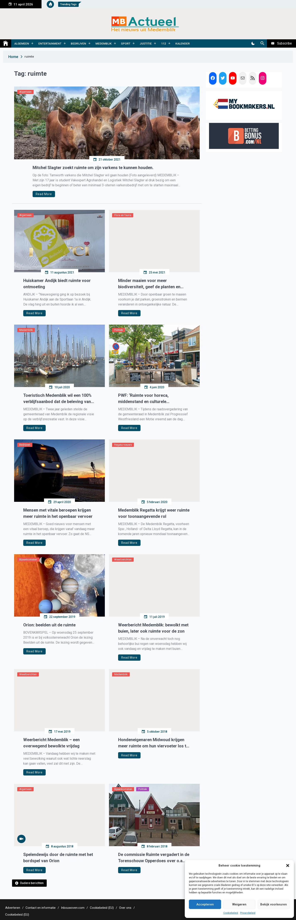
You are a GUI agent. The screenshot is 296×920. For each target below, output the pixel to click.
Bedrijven (78, 43)
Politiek (118, 329)
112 (163, 43)
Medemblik (103, 43)
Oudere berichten (32, 883)
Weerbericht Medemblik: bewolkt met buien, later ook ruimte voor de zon (153, 628)
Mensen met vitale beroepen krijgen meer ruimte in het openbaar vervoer (58, 513)
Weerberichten (123, 559)
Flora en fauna (122, 215)
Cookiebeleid (230, 912)
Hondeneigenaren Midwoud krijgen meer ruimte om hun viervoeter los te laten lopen (153, 743)
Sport (125, 43)
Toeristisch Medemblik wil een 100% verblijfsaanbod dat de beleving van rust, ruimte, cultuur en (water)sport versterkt (57, 399)
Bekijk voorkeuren (273, 904)
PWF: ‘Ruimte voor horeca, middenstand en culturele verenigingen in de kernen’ (143, 399)
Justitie (146, 43)
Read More (44, 194)
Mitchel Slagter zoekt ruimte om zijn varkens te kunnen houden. (93, 167)
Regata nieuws (123, 444)
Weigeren (239, 904)
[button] (288, 865)
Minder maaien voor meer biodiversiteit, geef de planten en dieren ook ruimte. (149, 284)
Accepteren (205, 904)
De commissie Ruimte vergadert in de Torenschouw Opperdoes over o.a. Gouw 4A (153, 858)
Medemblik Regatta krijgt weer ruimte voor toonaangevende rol (154, 513)
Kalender (182, 43)
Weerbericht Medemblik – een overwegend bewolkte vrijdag (51, 742)
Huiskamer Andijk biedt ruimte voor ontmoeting (57, 283)
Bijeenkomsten (28, 559)
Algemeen (21, 43)
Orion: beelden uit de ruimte (49, 624)
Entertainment (49, 43)
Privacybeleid (247, 912)
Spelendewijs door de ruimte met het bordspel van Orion (58, 857)
